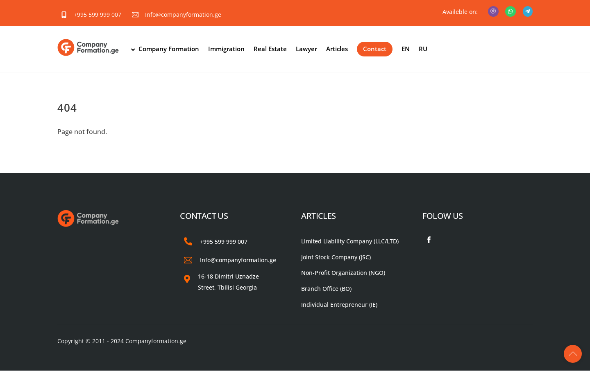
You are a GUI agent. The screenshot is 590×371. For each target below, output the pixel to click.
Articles (337, 49)
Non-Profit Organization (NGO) (343, 273)
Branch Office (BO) (326, 289)
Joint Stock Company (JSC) (336, 257)
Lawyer (307, 49)
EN (406, 49)
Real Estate (270, 49)
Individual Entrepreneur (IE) (339, 304)
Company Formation (165, 49)
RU (423, 49)
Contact (375, 49)
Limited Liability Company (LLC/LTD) (350, 241)
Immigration (227, 49)
